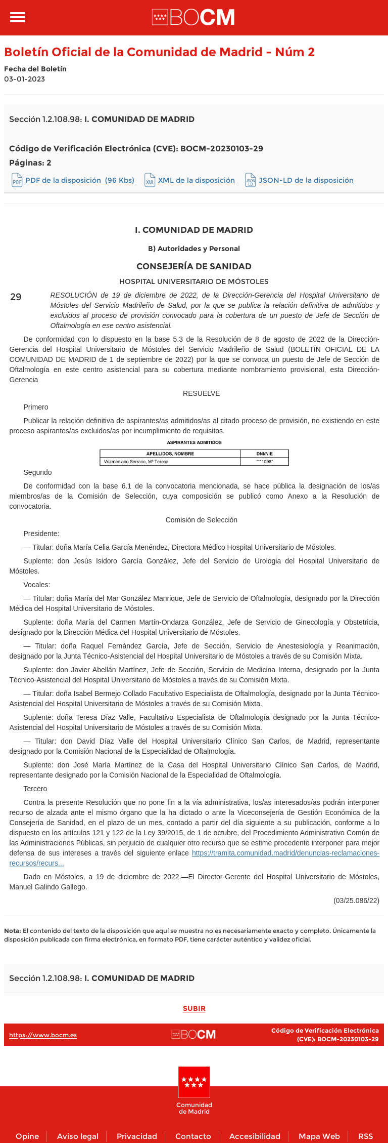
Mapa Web (319, 1136)
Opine (27, 1136)
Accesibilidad (254, 1136)
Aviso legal (78, 1136)
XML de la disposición (196, 180)
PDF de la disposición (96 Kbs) (79, 180)
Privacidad (137, 1136)
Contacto (193, 1136)
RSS (365, 1136)
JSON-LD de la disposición (306, 180)
